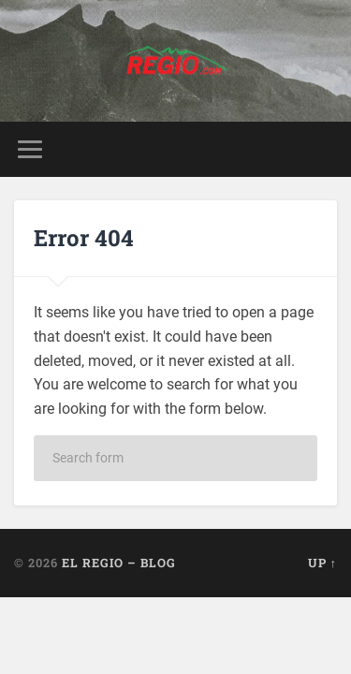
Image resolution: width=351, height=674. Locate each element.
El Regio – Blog (119, 562)
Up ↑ (322, 562)
